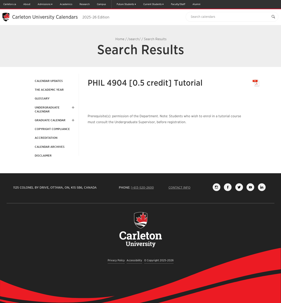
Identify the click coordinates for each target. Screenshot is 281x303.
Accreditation (46, 137)
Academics (66, 4)
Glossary (42, 98)
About (26, 4)
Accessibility (134, 260)
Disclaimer (43, 155)
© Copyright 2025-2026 (159, 260)
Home (119, 39)
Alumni (196, 4)
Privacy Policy (116, 260)
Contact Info (179, 187)
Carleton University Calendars (60, 17)
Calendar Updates (49, 81)
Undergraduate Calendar (47, 109)
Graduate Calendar (50, 120)
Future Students (125, 4)
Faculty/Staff (178, 4)
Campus (101, 4)
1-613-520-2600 (142, 187)
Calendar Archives (50, 146)
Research (85, 4)
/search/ (134, 39)
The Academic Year (49, 89)
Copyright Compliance (52, 129)
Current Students (152, 4)
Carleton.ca (9, 4)
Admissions (44, 4)
